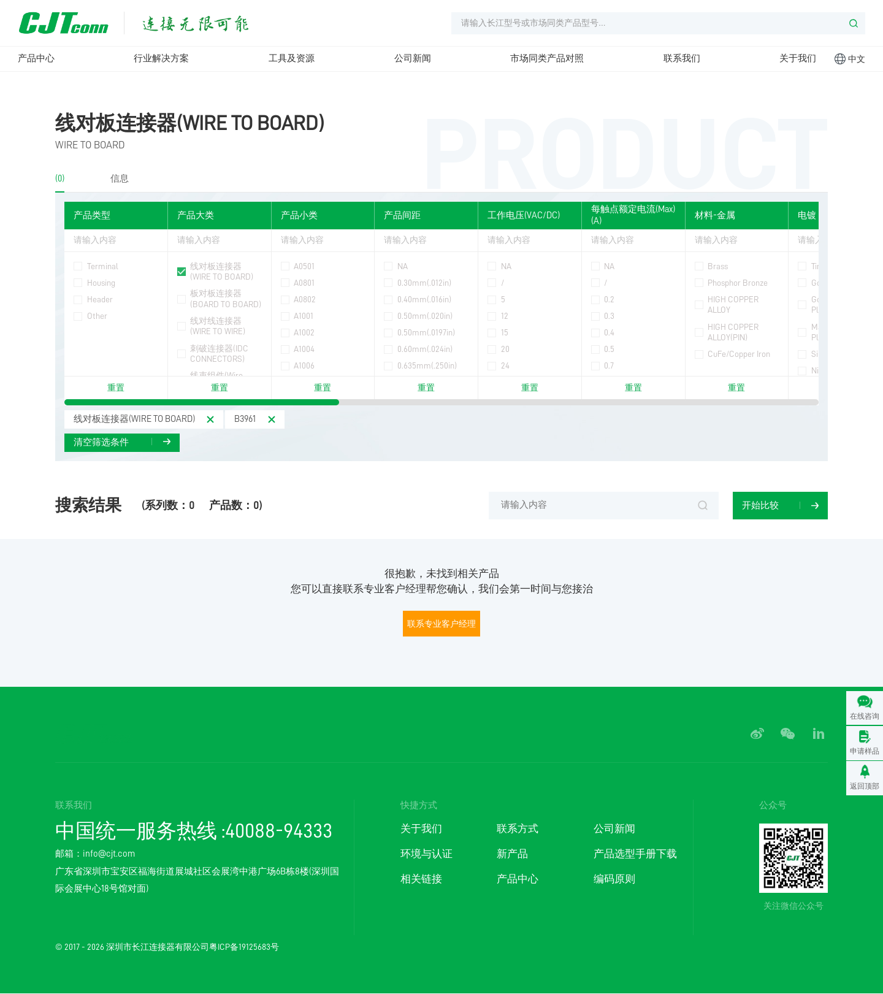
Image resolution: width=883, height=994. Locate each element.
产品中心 (36, 58)
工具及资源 (292, 58)
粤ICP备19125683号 (244, 947)
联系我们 (681, 58)
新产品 (512, 854)
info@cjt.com (109, 854)
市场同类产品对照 (547, 58)
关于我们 (797, 58)
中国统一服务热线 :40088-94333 (193, 831)
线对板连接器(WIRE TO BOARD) (189, 123)
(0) (59, 178)
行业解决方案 (161, 58)
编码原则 (614, 879)
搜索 (703, 506)
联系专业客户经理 (441, 623)
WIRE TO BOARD (90, 145)
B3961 (245, 419)
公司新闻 (412, 58)
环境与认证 (426, 854)
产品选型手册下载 (635, 854)
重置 (115, 388)
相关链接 (421, 879)
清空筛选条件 (101, 442)
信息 (119, 178)
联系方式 (517, 829)
